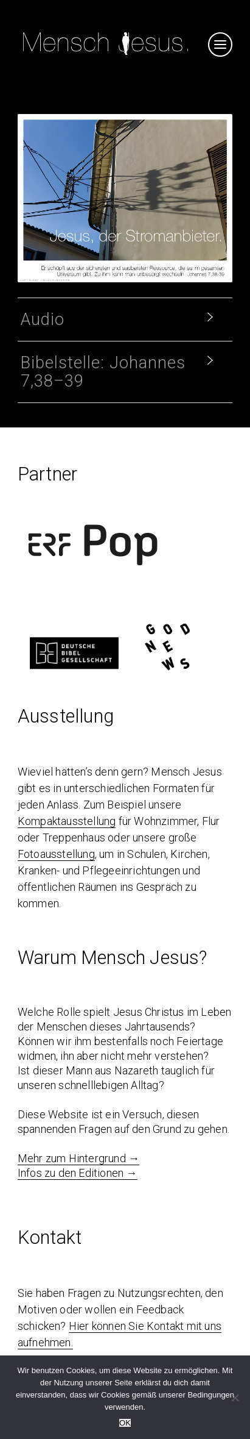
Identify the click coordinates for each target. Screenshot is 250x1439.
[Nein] (235, 1397)
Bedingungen (210, 1394)
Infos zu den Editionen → (77, 1172)
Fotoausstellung (56, 854)
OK (125, 1423)
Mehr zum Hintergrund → (78, 1158)
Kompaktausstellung (67, 821)
